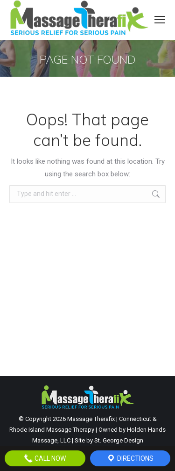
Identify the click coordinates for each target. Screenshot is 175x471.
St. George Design (118, 440)
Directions (130, 458)
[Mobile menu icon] (160, 20)
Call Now (45, 458)
